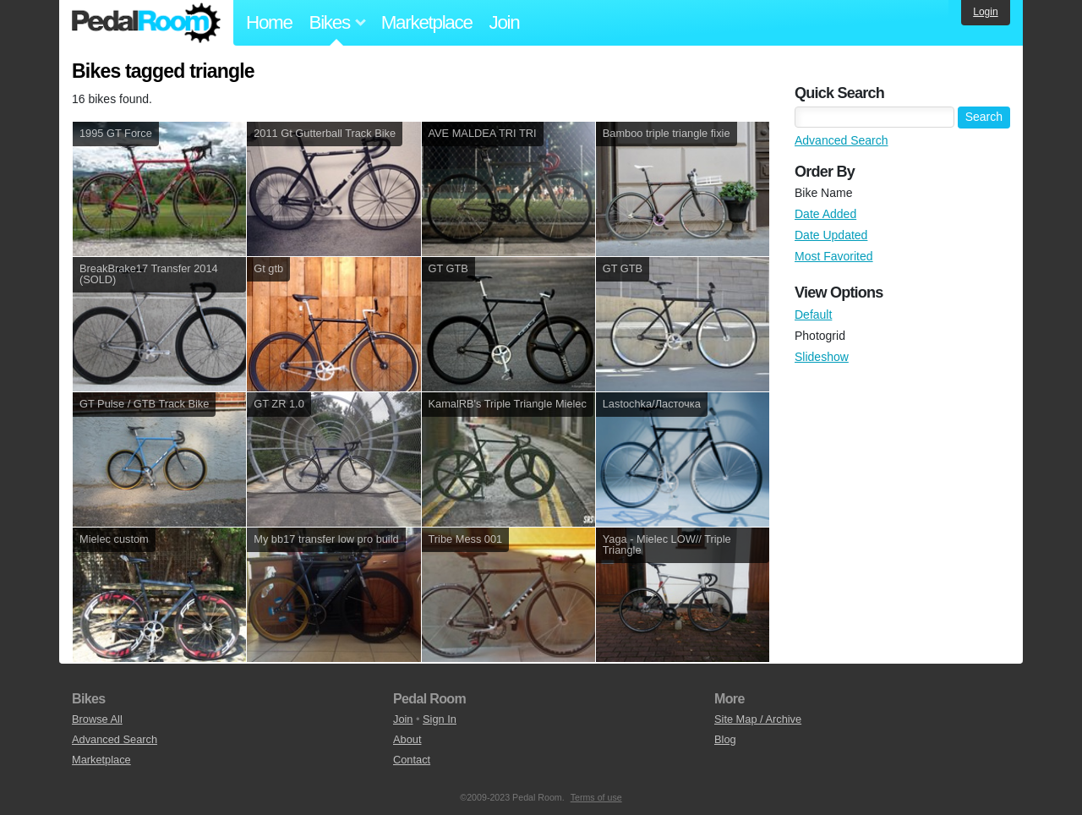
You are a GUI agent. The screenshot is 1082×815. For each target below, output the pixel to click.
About (407, 739)
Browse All (97, 719)
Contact (411, 759)
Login (985, 12)
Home (269, 22)
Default (813, 314)
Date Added (825, 214)
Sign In (439, 719)
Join (504, 22)
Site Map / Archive (757, 719)
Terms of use (596, 797)
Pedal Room (146, 23)
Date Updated (831, 235)
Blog (725, 739)
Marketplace (427, 22)
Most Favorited (834, 256)
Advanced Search (841, 140)
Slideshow (822, 357)
